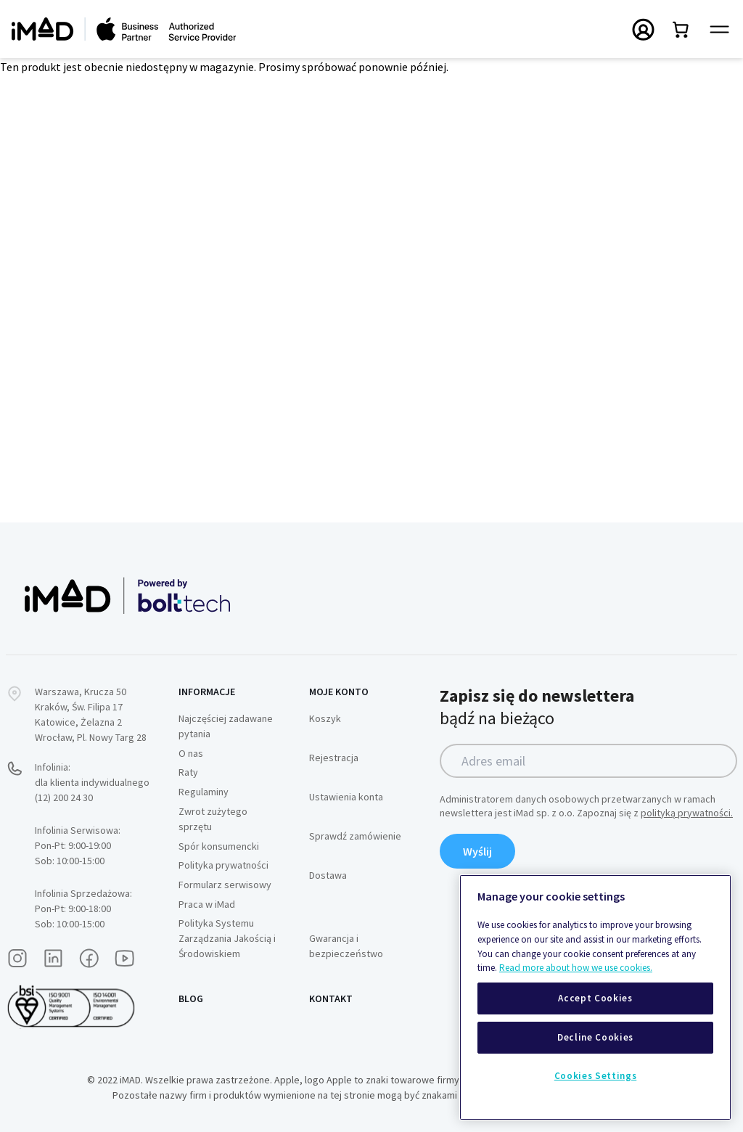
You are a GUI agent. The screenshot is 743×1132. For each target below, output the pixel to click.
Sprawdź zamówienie (355, 835)
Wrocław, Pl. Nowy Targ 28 (91, 737)
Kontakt (331, 998)
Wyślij (477, 851)
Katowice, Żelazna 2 (78, 722)
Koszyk (325, 718)
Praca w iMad (206, 904)
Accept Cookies (595, 998)
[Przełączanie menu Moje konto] (643, 29)
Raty (188, 772)
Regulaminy (203, 791)
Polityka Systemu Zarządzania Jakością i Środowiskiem (227, 938)
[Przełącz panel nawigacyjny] (719, 29)
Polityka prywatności (223, 864)
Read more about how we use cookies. (575, 967)
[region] (595, 997)
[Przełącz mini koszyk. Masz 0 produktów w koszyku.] (681, 29)
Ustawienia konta (346, 796)
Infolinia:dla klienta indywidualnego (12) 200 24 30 (92, 782)
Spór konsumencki (218, 846)
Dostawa (328, 875)
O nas (190, 753)
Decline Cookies (595, 1037)
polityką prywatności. (687, 812)
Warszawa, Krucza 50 (80, 691)
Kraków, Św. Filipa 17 (79, 706)
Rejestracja (333, 757)
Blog (190, 998)
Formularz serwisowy (224, 884)
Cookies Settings (595, 1076)
